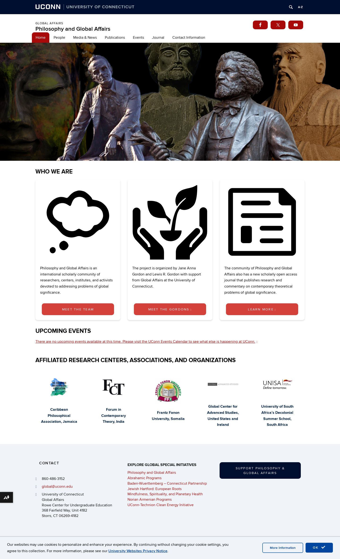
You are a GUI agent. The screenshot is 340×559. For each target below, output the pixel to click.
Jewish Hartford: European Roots (155, 489)
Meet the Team (78, 309)
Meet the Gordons (170, 309)
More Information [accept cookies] (283, 548)
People (59, 37)
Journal (158, 37)
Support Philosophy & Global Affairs (260, 470)
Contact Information (188, 37)
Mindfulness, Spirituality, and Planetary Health (165, 494)
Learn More (262, 309)
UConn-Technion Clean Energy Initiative (161, 505)
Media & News (85, 37)
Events (138, 37)
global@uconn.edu (57, 486)
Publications (115, 37)
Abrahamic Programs (145, 478)
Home (41, 37)
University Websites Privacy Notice (137, 551)
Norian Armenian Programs (150, 499)
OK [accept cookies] (319, 547)
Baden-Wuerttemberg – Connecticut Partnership (167, 483)
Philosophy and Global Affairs (72, 28)
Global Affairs (49, 23)
